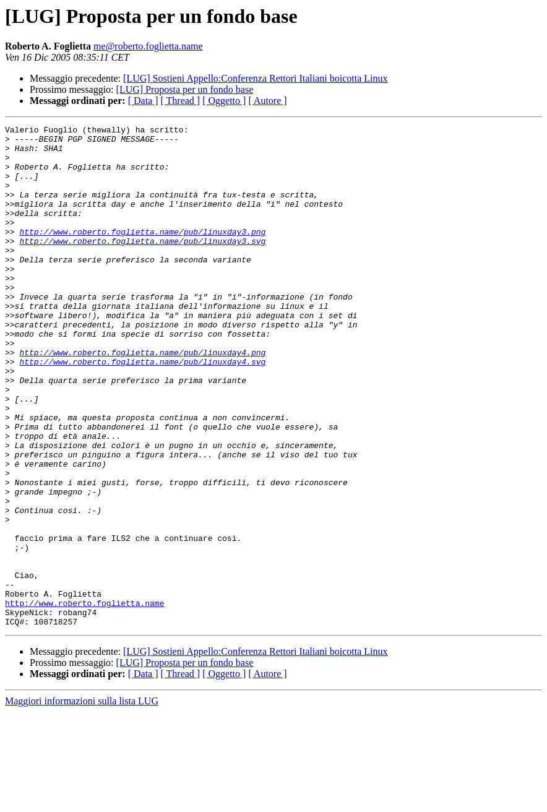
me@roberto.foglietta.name (147, 46)
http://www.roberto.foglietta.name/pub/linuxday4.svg (142, 409)
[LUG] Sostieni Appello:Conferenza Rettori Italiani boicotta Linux (255, 78)
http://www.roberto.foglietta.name (84, 699)
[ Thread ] (180, 100)
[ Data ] (143, 100)
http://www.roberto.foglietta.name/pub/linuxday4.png (142, 398)
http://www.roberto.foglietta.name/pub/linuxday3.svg (142, 264)
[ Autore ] (267, 100)
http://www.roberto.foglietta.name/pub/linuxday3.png (142, 253)
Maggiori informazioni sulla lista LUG (81, 801)
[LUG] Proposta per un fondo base (185, 89)
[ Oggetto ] (224, 100)
